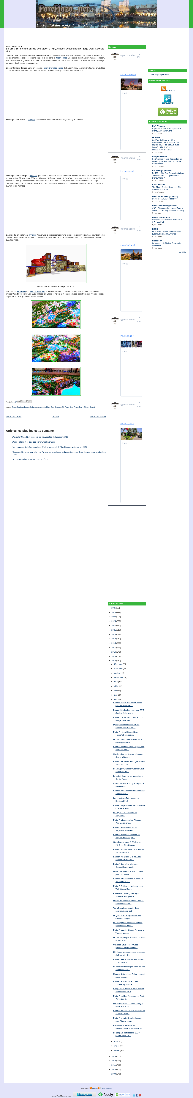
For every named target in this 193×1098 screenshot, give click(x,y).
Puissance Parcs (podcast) (164, 206)
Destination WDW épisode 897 (165, 199)
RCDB (155, 229)
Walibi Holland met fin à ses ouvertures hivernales (33, 442)
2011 (113, 1065)
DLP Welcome (158, 126)
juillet (116, 686)
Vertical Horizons (37, 291)
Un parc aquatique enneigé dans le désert (30, 459)
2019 (113, 639)
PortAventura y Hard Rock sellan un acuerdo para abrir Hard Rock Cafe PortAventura (167, 161)
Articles (93, 1088)
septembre (118, 677)
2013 (113, 1056)
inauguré (31, 119)
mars (116, 1041)
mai (115, 695)
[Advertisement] (96, 35)
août (116, 682)
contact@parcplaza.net (159, 74)
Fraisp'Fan (157, 241)
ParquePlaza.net (159, 156)
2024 (113, 617)
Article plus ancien (98, 416)
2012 (113, 1060)
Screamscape (158, 185)
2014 (113, 660)
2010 (113, 1069)
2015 (113, 656)
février (117, 1046)
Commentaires (105, 1088)
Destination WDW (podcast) (165, 196)
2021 (113, 630)
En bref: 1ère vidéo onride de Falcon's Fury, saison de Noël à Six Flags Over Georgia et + (55, 50)
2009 (113, 1074)
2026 (113, 608)
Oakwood (33, 407)
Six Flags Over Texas (70, 407)
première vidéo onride (53, 68)
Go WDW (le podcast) (162, 171)
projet (40, 407)
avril (116, 699)
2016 (113, 652)
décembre (118, 664)
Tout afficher (182, 252)
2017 (113, 647)
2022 (113, 625)
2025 (113, 612)
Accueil (55, 416)
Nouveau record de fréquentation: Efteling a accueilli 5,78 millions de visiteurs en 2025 (49, 447)
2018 (113, 643)
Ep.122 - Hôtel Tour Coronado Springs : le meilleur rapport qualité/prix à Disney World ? (168, 175)
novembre (118, 668)
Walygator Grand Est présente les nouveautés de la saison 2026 (40, 437)
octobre (117, 673)
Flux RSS (168, 90)
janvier (117, 1050)
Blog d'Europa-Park (161, 217)
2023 (113, 621)
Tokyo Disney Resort (87, 407)
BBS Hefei (21, 291)
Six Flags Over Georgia (52, 407)
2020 (113, 634)
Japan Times (61, 58)
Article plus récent (13, 416)
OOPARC (156, 137)
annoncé (33, 176)
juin (115, 690)
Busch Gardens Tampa (20, 407)
